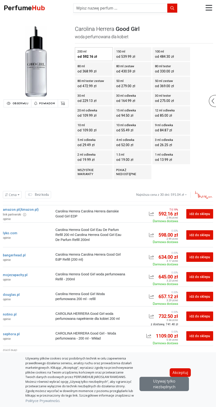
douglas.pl (11, 295)
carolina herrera (94, 29)
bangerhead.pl (14, 255)
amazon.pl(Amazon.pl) (21, 209)
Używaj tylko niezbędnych (164, 383)
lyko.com (10, 233)
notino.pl (10, 314)
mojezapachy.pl (15, 275)
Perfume (24, 8)
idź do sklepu (199, 214)
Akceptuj (180, 372)
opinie (7, 219)
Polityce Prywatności (42, 400)
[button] (209, 8)
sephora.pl (11, 334)
